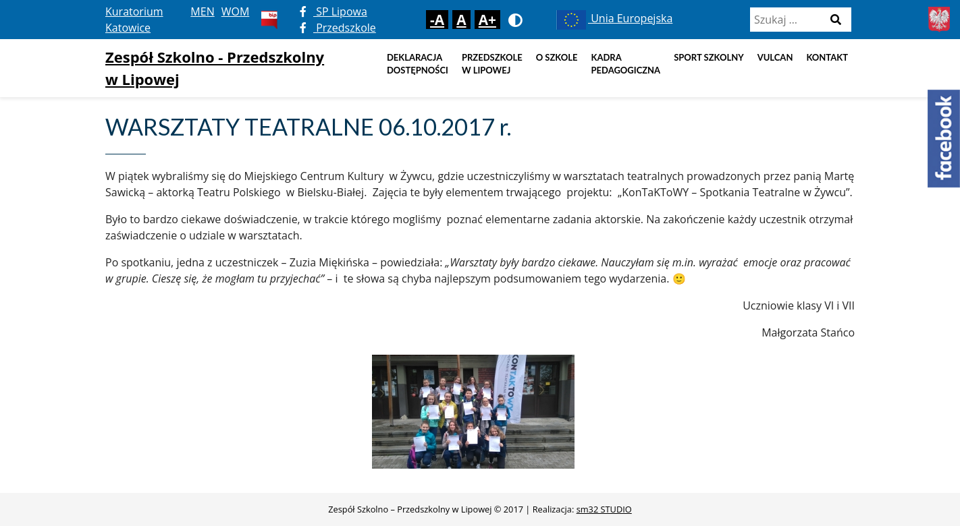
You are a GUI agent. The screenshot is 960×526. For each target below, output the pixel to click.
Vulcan (775, 57)
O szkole (557, 57)
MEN (202, 11)
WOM (235, 11)
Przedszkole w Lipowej (492, 64)
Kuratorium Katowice (134, 19)
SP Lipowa (333, 11)
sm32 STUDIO (604, 509)
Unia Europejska (613, 18)
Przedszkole (338, 27)
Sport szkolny (709, 57)
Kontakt (827, 57)
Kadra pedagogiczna (626, 64)
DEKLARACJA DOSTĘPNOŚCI (417, 64)
